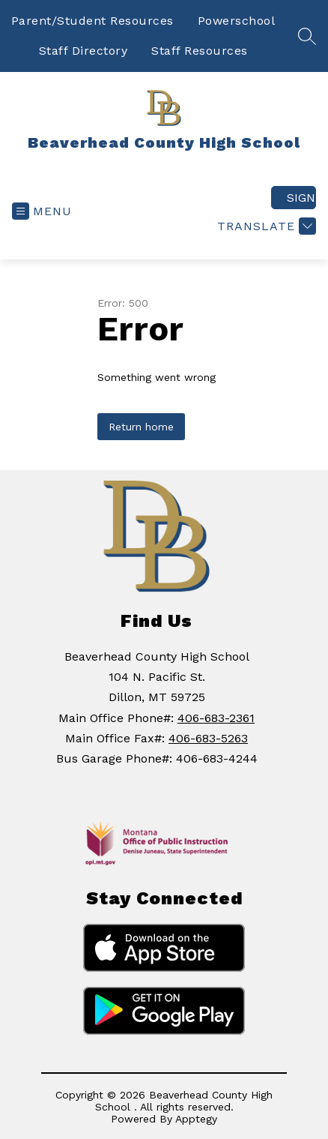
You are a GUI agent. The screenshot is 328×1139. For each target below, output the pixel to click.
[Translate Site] (264, 226)
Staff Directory (83, 50)
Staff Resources (199, 50)
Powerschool (237, 20)
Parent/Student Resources (92, 20)
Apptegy (196, 1119)
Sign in (301, 197)
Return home (141, 427)
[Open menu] (42, 211)
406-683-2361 (216, 718)
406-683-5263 (208, 738)
